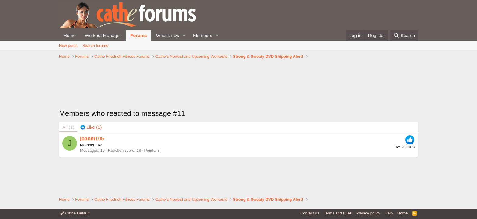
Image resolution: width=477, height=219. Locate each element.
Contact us (309, 213)
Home (70, 35)
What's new (167, 35)
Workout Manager (103, 35)
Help (389, 213)
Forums (138, 35)
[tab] (91, 127)
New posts (68, 45)
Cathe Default (74, 213)
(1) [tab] (68, 127)
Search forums (95, 45)
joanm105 (92, 138)
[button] (184, 35)
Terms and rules (338, 213)
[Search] (404, 35)
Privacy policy (368, 213)
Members (202, 35)
